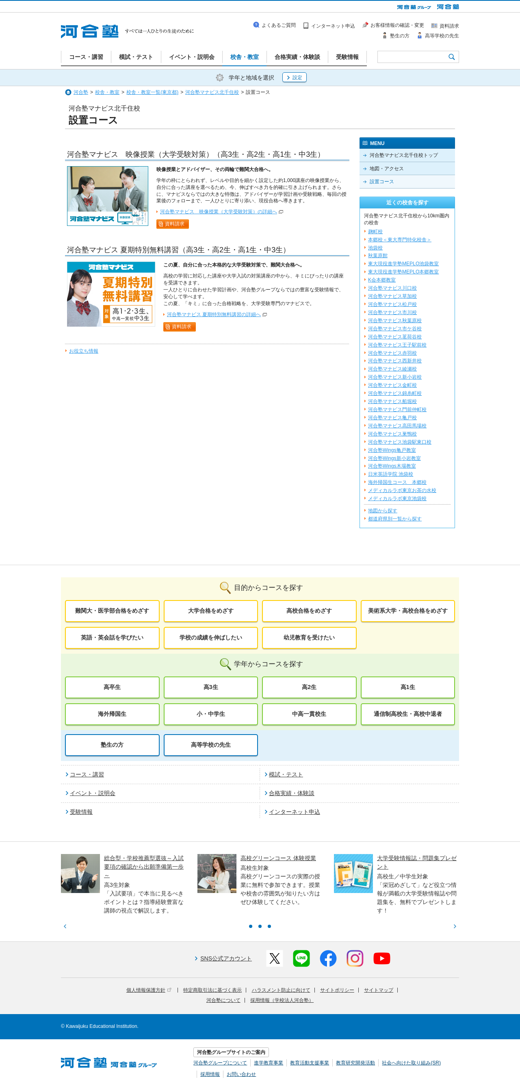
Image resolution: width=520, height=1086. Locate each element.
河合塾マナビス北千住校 (212, 92)
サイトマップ (378, 990)
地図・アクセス (387, 168)
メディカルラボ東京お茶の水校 (402, 490)
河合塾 (81, 92)
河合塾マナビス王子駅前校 (397, 345)
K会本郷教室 (382, 280)
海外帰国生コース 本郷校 (397, 482)
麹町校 (375, 231)
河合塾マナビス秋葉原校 (395, 320)
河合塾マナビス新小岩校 (395, 377)
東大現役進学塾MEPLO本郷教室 (403, 272)
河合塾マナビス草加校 (392, 296)
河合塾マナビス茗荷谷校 (395, 337)
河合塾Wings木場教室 (392, 466)
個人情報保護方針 (148, 990)
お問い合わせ (241, 1074)
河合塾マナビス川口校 (392, 288)
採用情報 (210, 1074)
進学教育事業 (268, 1063)
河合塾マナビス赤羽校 (392, 353)
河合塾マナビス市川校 (392, 312)
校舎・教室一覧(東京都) (152, 92)
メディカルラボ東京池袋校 (397, 498)
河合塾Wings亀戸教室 (392, 450)
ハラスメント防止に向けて (281, 990)
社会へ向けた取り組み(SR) (411, 1063)
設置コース (382, 181)
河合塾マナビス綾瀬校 (392, 369)
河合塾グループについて (220, 1063)
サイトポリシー (337, 990)
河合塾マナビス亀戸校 (392, 418)
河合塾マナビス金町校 (392, 385)
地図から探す (382, 511)
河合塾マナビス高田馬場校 (397, 426)
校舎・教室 (107, 92)
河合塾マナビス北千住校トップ (404, 155)
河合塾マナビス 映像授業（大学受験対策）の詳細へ (218, 212)
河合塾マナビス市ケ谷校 (395, 329)
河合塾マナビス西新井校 (395, 361)
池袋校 (375, 248)
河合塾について (223, 1000)
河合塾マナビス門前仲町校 (397, 409)
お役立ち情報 (83, 351)
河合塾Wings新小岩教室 (394, 458)
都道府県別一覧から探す (395, 519)
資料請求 (174, 224)
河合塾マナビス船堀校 (392, 401)
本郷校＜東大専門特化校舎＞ (399, 240)
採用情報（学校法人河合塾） (282, 1000)
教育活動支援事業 (309, 1063)
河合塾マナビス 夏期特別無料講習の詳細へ (214, 314)
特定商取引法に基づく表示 (212, 990)
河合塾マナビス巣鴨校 (392, 434)
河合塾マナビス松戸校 (392, 304)
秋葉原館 (378, 255)
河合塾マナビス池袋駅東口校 (399, 442)
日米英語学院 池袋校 (390, 474)
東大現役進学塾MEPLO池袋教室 (403, 264)
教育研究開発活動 (355, 1063)
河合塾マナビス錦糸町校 (395, 393)
